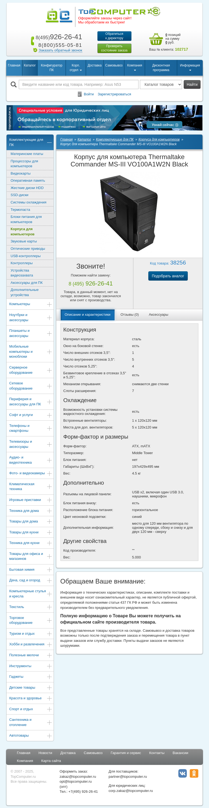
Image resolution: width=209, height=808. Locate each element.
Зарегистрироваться (114, 94)
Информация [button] (190, 67)
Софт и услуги (30, 415)
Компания (25, 761)
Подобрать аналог (168, 276)
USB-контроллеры (26, 256)
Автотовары (30, 736)
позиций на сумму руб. (173, 38)
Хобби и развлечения (30, 644)
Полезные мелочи (30, 655)
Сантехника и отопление (30, 722)
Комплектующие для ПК (30, 142)
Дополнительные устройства (25, 292)
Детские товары (30, 688)
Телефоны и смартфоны (30, 428)
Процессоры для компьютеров (24, 163)
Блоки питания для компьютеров (26, 219)
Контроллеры (22, 263)
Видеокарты (20, 173)
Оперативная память (28, 180)
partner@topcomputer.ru (128, 776)
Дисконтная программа (161, 67)
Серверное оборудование (30, 370)
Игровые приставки (30, 500)
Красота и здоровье (30, 698)
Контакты (156, 753)
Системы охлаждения (28, 202)
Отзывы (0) (130, 314)
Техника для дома (30, 511)
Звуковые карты (24, 241)
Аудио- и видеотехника (30, 459)
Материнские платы (27, 154)
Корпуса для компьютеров (23, 231)
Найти (192, 84)
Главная (14, 65)
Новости (45, 753)
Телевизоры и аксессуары (30, 444)
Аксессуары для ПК (27, 283)
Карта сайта (51, 761)
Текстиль (30, 607)
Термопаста (20, 210)
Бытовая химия (30, 570)
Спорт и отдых (30, 709)
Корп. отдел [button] (76, 67)
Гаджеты (30, 677)
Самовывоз (114, 65)
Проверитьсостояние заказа (114, 48)
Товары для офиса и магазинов (30, 556)
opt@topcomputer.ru (76, 781)
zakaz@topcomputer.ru (78, 776)
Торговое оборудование (30, 620)
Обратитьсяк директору (114, 36)
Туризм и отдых (30, 634)
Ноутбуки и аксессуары (30, 317)
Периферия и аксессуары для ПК (30, 401)
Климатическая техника (30, 486)
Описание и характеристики (87, 314)
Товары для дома (30, 521)
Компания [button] (134, 67)
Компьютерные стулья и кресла (30, 593)
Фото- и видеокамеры (30, 473)
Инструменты (30, 666)
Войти (89, 94)
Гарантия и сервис (126, 753)
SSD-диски (19, 195)
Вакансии (180, 753)
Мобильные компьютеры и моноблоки (30, 351)
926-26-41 (58, 37)
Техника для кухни (30, 543)
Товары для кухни (30, 532)
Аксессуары (158, 314)
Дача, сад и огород (30, 580)
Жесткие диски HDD (27, 188)
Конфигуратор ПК (51, 67)
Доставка (95, 65)
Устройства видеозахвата (22, 273)
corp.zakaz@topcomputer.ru (131, 791)
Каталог (30, 65)
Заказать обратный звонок (60, 50)
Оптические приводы (28, 249)
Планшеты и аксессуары (30, 333)
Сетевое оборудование (30, 385)
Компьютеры (30, 304)
